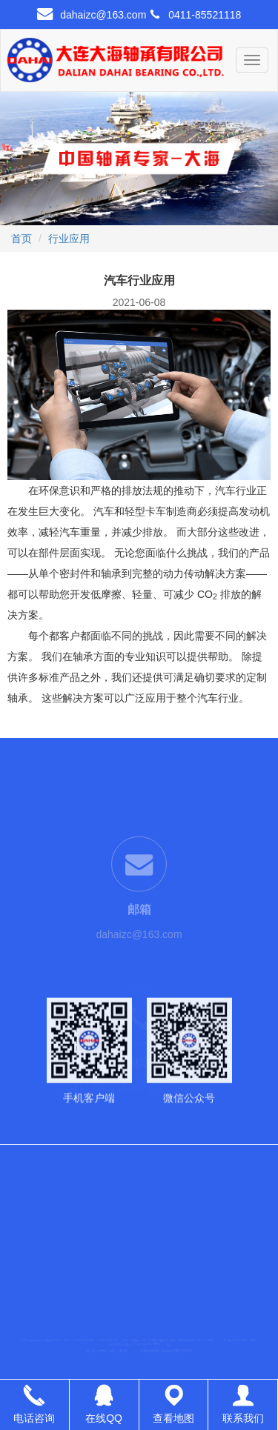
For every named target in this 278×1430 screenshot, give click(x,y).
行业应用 (69, 239)
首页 (21, 239)
